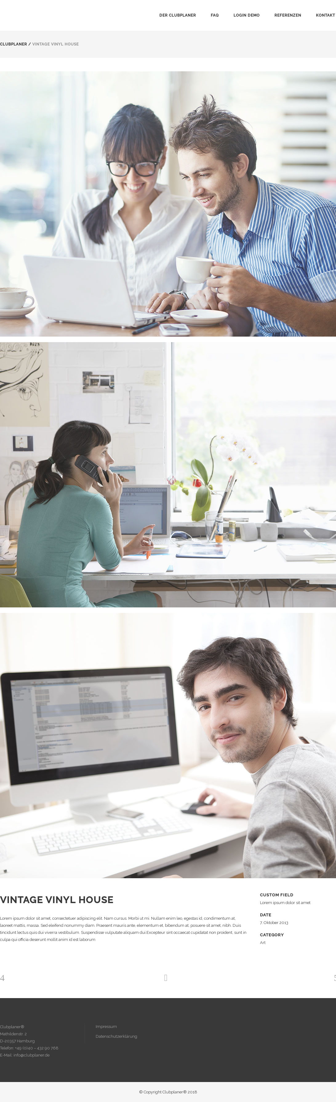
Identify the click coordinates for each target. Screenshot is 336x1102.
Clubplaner (13, 44)
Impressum (106, 1026)
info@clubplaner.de (32, 1055)
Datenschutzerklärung (116, 1036)
